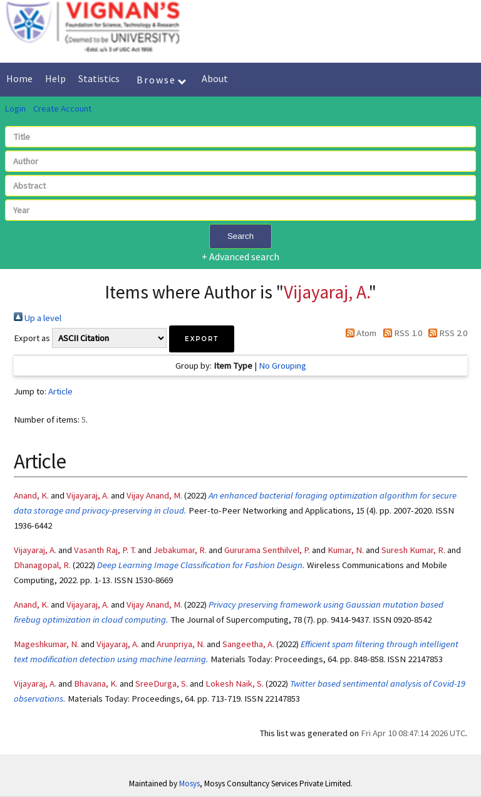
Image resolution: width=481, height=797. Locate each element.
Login (15, 108)
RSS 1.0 (400, 333)
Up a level (37, 318)
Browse (161, 79)
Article (60, 391)
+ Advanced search (240, 256)
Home (19, 78)
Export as (32, 338)
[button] (201, 338)
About (215, 78)
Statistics (99, 78)
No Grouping (282, 365)
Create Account (62, 108)
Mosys (189, 783)
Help (55, 78)
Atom (358, 333)
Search (240, 236)
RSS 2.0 (445, 333)
